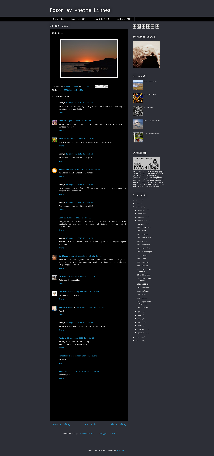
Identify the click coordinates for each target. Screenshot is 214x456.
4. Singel (148, 107)
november (142, 213)
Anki (61, 121)
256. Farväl (142, 266)
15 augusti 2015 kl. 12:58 (79, 154)
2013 (138, 341)
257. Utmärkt (143, 262)
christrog (63, 356)
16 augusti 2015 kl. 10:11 (77, 218)
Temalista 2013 (123, 19)
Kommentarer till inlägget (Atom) (97, 434)
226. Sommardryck (152, 133)
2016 (138, 203)
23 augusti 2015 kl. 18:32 (90, 307)
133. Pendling (150, 81)
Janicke (62, 338)
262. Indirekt (143, 245)
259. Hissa (142, 255)
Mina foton (58, 19)
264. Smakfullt (144, 238)
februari (142, 329)
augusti (142, 224)
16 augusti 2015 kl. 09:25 (79, 203)
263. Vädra (142, 241)
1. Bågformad (150, 94)
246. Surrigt (143, 307)
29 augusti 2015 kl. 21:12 (80, 338)
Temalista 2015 (79, 19)
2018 (138, 200)
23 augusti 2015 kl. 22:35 (79, 323)
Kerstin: (63, 276)
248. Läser (142, 298)
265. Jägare (142, 234)
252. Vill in (143, 284)
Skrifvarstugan (66, 256)
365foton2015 (70, 90)
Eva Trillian (65, 292)
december (142, 210)
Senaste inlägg (61, 424)
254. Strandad (143, 275)
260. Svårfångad (144, 252)
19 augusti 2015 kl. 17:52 (81, 276)
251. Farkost (143, 287)
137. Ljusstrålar (152, 120)
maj (140, 319)
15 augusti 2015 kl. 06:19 (79, 103)
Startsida (90, 424)
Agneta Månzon (66, 169)
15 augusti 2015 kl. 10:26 (80, 139)
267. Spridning (144, 227)
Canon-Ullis (65, 371)
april (141, 322)
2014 (138, 337)
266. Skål (141, 230)
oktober (142, 217)
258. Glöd (141, 259)
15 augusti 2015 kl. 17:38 (86, 169)
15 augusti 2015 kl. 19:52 (79, 185)
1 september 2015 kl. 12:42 (83, 356)
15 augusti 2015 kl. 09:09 (77, 121)
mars (140, 326)
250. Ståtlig (143, 291)
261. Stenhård (143, 248)
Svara (61, 113)
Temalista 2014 (101, 19)
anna (61, 218)
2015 (138, 207)
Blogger (121, 450)
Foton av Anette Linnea (80, 10)
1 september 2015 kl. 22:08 (85, 371)
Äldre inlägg (118, 424)
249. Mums (141, 294)
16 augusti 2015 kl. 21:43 (88, 256)
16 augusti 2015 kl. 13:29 (79, 238)
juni (140, 315)
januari (142, 333)
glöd (81, 90)
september (143, 220)
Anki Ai (62, 139)
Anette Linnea (66, 307)
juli (140, 312)
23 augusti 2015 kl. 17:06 (85, 292)
